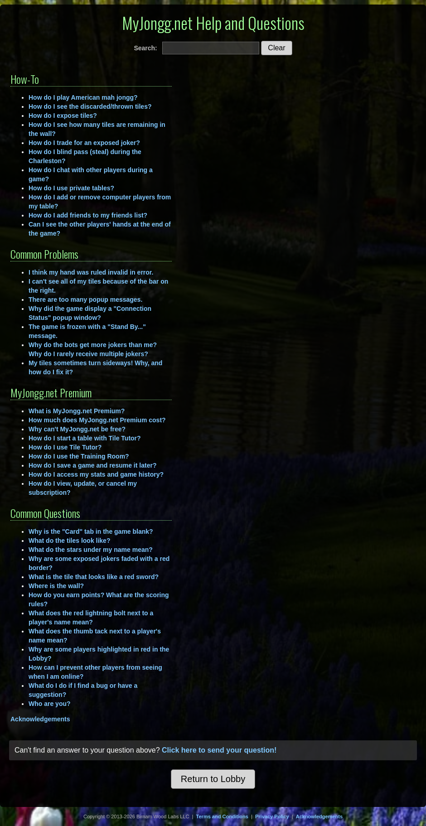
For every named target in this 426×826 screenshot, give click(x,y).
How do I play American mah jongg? (83, 97)
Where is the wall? (56, 585)
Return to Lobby (213, 779)
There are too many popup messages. (85, 299)
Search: (145, 48)
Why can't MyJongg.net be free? (77, 429)
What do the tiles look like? (69, 540)
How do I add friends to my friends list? (88, 215)
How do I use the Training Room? (79, 456)
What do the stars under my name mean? (91, 549)
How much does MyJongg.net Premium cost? (97, 420)
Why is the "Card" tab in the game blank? (91, 531)
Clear (276, 48)
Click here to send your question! (219, 750)
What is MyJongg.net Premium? (77, 411)
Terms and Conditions (222, 816)
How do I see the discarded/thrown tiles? (90, 106)
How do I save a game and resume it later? (92, 465)
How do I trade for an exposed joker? (84, 142)
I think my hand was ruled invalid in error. (91, 272)
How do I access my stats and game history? (96, 474)
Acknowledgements (40, 719)
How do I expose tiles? (63, 115)
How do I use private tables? (71, 188)
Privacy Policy (272, 816)
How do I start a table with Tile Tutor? (85, 438)
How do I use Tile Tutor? (65, 447)
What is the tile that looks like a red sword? (94, 576)
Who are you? (50, 703)
